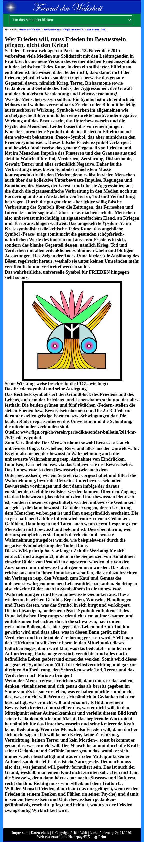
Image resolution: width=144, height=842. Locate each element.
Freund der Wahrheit (30, 29)
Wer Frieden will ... (97, 29)
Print (100, 837)
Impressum (20, 833)
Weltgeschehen (52, 29)
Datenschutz (40, 833)
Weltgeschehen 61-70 (73, 29)
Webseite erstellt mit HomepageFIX (63, 837)
